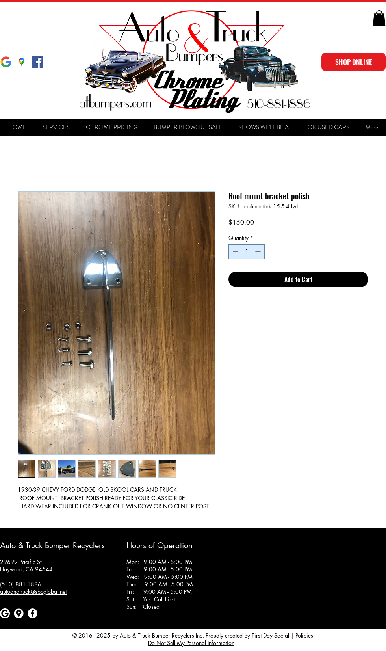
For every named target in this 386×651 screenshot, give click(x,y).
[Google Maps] (22, 62)
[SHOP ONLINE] (353, 62)
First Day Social (270, 635)
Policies (304, 635)
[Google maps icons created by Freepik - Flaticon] (19, 613)
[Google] (6, 62)
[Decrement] (234, 252)
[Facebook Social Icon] (37, 62)
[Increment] (259, 252)
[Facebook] (32, 613)
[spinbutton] (246, 252)
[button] (379, 18)
